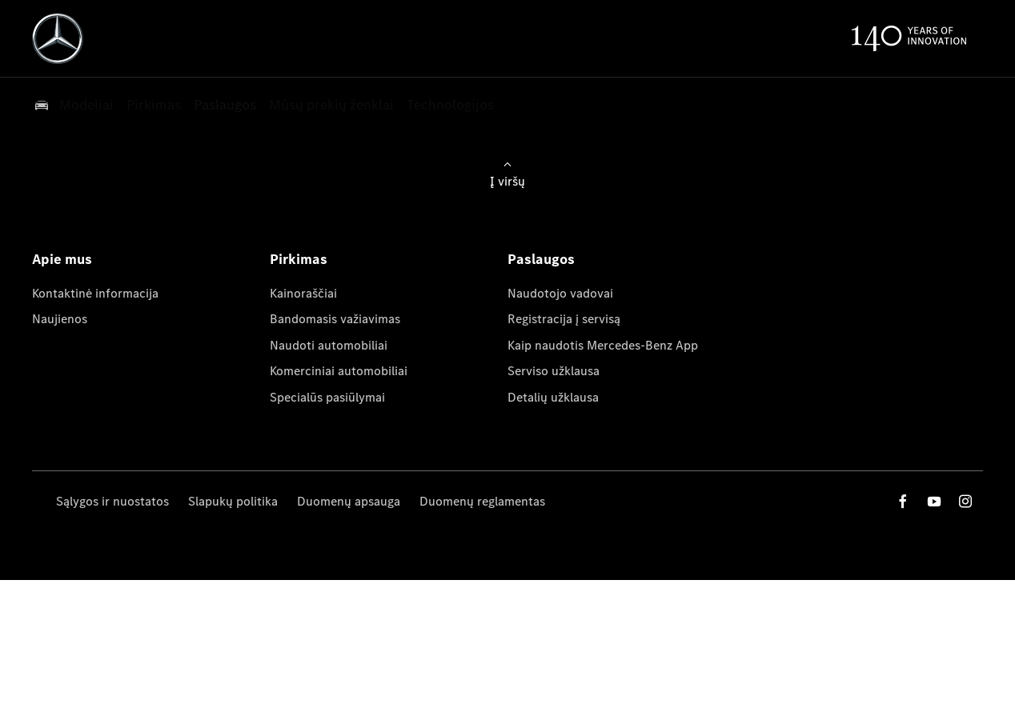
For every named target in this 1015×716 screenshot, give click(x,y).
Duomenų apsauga (348, 501)
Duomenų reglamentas (482, 501)
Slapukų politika (233, 501)
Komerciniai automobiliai (338, 370)
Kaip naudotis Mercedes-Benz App (603, 345)
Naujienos (59, 318)
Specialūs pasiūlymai (327, 397)
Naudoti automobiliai (328, 345)
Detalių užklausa (553, 397)
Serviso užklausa (554, 370)
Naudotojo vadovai (560, 293)
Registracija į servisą (564, 318)
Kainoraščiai (303, 293)
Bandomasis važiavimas (335, 318)
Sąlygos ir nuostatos (112, 501)
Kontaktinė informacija (95, 293)
